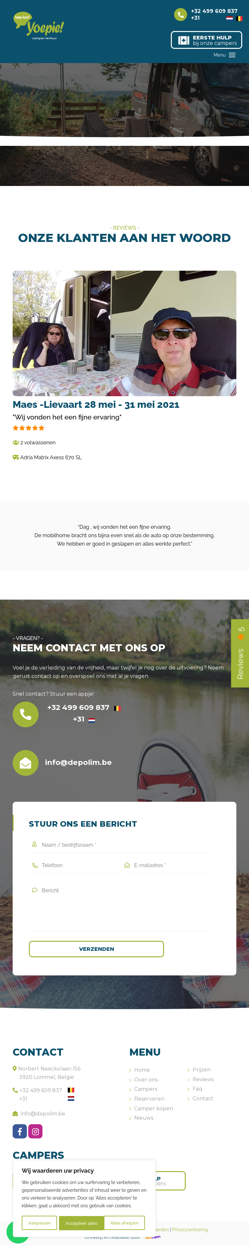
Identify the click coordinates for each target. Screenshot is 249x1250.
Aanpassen (39, 1223)
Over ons (146, 1084)
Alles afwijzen (79, 1223)
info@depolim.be (39, 1118)
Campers (145, 1094)
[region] (84, 1199)
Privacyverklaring (190, 1234)
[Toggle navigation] (232, 59)
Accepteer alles (124, 1223)
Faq (197, 1094)
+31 (212, 18)
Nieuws (143, 1123)
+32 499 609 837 (217, 11)
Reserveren (149, 1103)
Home (142, 1075)
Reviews (203, 1084)
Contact (203, 1103)
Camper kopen (153, 1113)
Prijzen (202, 1074)
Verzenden (88, 954)
